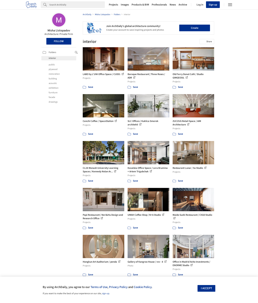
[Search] (77, 4)
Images (125, 4)
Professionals (159, 4)
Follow (59, 41)
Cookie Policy (143, 287)
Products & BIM (140, 4)
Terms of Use (99, 287)
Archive (183, 4)
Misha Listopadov (59, 30)
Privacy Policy (118, 287)
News (173, 4)
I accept (206, 288)
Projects (113, 4)
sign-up (105, 293)
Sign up (213, 4)
